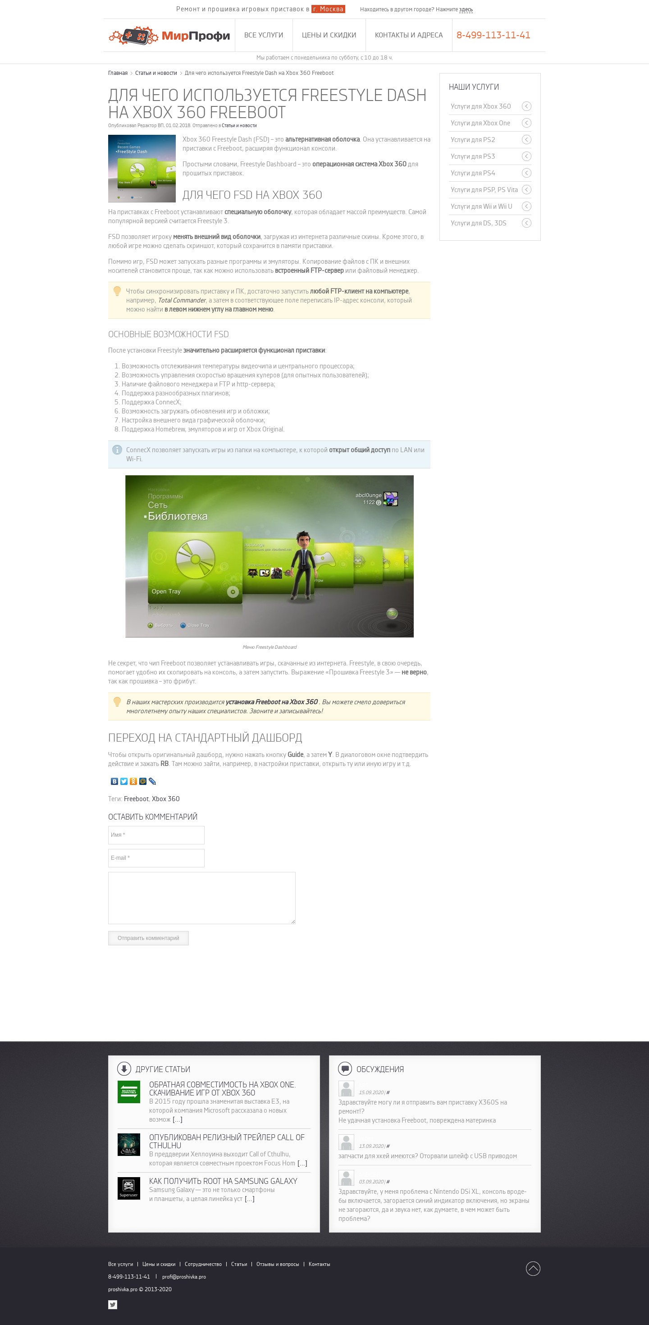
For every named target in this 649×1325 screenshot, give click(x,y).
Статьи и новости (156, 72)
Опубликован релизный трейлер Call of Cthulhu (227, 1141)
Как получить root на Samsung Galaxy (223, 1181)
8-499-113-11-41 (493, 35)
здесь (466, 9)
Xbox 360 (166, 799)
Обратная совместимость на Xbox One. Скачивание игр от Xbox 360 (222, 1088)
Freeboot (136, 799)
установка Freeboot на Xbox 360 (272, 702)
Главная (118, 72)
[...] (178, 1119)
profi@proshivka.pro (184, 1277)
